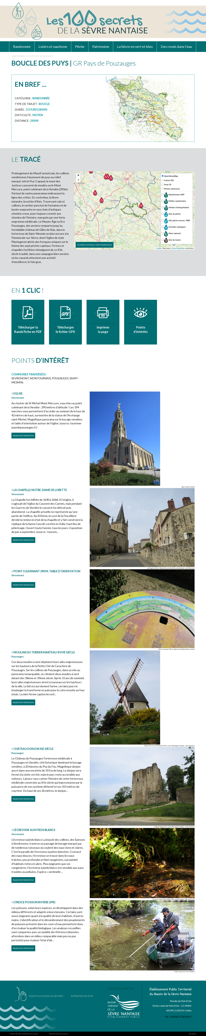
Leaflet (158, 248)
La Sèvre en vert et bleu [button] (135, 46)
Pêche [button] (79, 46)
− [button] (78, 180)
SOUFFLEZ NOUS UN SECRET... (46, 995)
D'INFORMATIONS (23, 435)
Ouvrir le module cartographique (94, 245)
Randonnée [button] (22, 46)
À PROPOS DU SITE (82, 995)
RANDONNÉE (18, 56)
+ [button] (78, 175)
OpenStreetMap (178, 248)
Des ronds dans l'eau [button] (176, 46)
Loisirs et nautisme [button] (53, 46)
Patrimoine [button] (100, 46)
